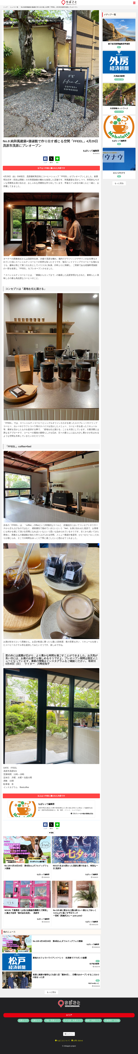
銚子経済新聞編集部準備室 (119, 44)
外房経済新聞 (119, 76)
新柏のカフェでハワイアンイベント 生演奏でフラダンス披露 (60, 958)
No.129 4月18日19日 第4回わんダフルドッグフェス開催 (58, 941)
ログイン (69, 1034)
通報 (51, 833)
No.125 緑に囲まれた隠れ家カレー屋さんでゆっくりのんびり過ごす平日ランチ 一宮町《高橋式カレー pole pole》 (74, 913)
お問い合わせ (77, 1040)
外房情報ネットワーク (119, 108)
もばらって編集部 (119, 141)
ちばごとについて (62, 1040)
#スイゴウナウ (119, 173)
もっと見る (51, 992)
